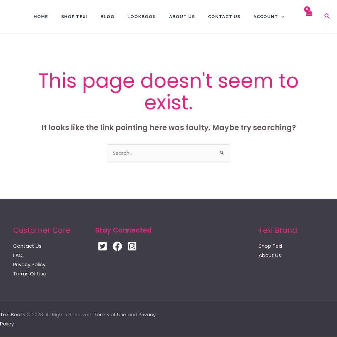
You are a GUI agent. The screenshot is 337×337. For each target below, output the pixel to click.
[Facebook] (119, 246)
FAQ (18, 255)
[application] (281, 16)
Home (41, 16)
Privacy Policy (29, 265)
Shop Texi (74, 16)
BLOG (107, 16)
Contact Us (27, 246)
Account (268, 16)
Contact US (224, 16)
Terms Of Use (29, 274)
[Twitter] (102, 246)
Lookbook (141, 16)
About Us (182, 16)
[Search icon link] (327, 16)
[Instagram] (135, 246)
